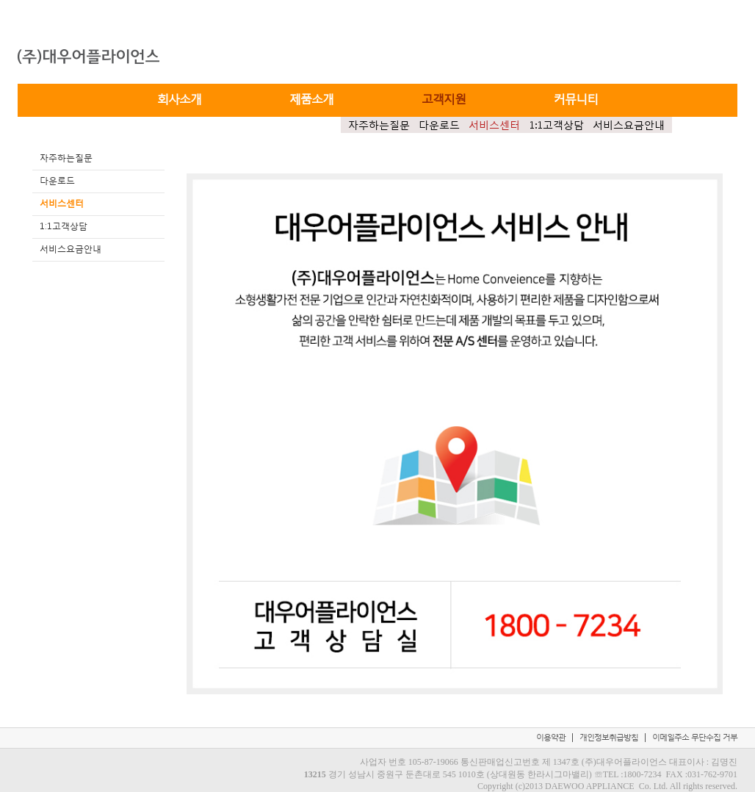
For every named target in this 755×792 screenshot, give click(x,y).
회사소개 (179, 98)
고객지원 (444, 98)
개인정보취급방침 (608, 737)
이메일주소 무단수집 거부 (694, 737)
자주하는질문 (379, 125)
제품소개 (311, 98)
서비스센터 (494, 125)
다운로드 (439, 125)
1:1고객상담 (556, 125)
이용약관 (551, 737)
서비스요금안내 (629, 125)
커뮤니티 (576, 98)
